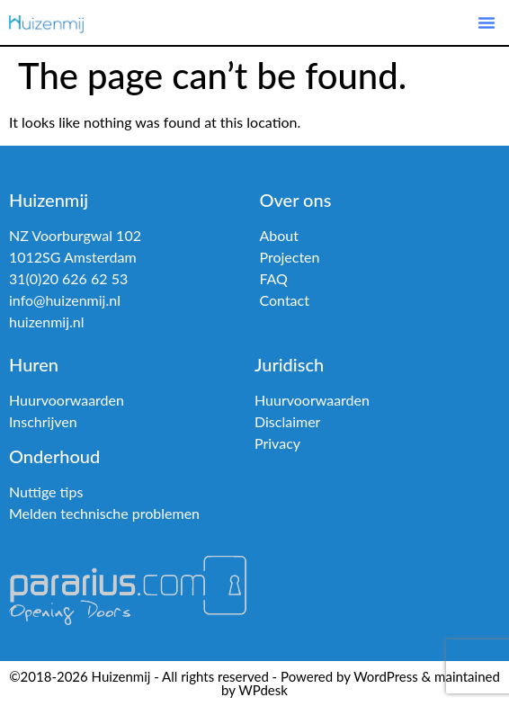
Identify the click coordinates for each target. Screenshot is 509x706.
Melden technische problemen (104, 513)
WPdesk (263, 690)
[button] (486, 22)
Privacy (277, 442)
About (279, 235)
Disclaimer (287, 421)
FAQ (273, 278)
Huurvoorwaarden (66, 399)
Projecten (289, 256)
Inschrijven (43, 421)
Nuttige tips (46, 491)
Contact (283, 299)
